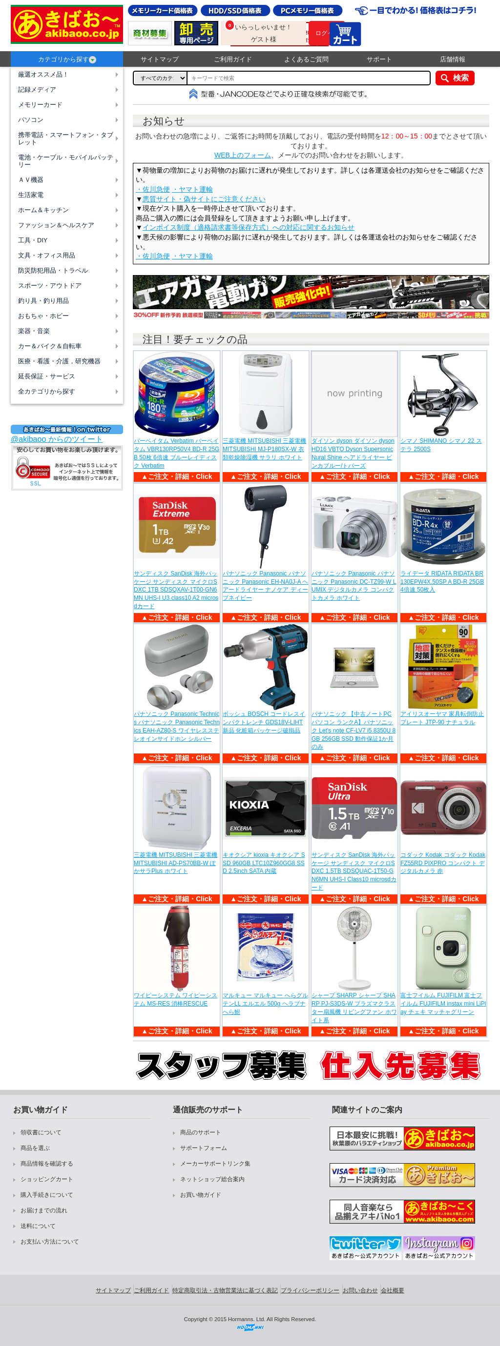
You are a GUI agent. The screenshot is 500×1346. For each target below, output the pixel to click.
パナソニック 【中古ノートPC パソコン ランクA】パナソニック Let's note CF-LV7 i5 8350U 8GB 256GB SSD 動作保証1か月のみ (354, 730)
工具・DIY (32, 240)
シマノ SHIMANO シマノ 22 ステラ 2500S (441, 445)
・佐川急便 (153, 189)
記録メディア (37, 89)
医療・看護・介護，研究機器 (59, 361)
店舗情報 (452, 59)
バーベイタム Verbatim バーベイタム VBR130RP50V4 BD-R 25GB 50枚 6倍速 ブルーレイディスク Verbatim (176, 453)
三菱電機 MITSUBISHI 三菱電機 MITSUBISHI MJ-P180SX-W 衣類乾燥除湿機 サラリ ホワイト (264, 449)
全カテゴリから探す (46, 391)
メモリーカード (40, 104)
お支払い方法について (50, 1241)
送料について (38, 1226)
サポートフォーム (203, 1148)
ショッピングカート (47, 1179)
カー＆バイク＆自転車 (50, 346)
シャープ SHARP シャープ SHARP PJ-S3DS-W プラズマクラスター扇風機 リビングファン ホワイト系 (354, 1007)
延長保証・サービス (46, 376)
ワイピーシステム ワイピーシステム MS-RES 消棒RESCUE (175, 999)
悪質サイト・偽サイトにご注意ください (204, 199)
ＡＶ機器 (30, 179)
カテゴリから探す (67, 59)
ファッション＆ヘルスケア (56, 225)
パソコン (30, 119)
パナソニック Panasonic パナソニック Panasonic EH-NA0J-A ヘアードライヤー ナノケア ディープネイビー (265, 585)
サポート (379, 59)
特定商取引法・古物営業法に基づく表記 (225, 1290)
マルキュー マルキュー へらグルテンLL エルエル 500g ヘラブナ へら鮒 (265, 1003)
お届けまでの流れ (44, 1210)
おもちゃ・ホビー (43, 315)
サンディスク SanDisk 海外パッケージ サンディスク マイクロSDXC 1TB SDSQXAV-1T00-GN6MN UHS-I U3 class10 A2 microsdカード (176, 590)
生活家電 (30, 194)
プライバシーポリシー (310, 1290)
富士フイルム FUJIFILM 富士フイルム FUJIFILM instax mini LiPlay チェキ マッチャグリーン (443, 1003)
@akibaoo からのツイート (57, 439)
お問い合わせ (360, 1290)
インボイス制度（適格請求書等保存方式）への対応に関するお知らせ (248, 227)
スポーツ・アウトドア (50, 285)
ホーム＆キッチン (43, 210)
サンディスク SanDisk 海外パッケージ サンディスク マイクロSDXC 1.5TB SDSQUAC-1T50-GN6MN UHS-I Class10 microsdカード (354, 871)
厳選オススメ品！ (43, 74)
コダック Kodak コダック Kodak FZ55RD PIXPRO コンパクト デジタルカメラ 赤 (442, 863)
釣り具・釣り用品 (43, 300)
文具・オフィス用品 (46, 255)
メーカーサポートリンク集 (215, 1163)
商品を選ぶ (35, 1148)
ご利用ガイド (233, 59)
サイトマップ (160, 59)
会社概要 (392, 1290)
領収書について (41, 1132)
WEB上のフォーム (242, 155)
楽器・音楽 (34, 331)
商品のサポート (200, 1132)
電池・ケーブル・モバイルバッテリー (65, 161)
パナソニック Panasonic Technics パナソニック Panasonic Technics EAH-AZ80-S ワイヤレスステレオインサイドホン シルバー (177, 726)
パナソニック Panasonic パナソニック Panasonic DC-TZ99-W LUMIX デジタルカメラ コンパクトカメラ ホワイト (354, 585)
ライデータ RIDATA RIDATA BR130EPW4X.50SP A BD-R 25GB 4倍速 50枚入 (442, 582)
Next (480, 299)
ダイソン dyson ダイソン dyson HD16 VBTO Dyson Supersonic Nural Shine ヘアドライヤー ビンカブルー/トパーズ (353, 453)
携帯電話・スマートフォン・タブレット (65, 138)
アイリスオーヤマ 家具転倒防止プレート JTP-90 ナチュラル (442, 718)
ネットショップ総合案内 (212, 1179)
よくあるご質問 (306, 59)
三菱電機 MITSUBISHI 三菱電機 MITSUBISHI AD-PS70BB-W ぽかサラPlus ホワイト (175, 863)
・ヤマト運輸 (192, 189)
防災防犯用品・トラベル (53, 270)
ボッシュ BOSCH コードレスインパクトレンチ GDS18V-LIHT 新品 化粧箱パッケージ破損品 (264, 722)
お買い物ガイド (200, 1194)
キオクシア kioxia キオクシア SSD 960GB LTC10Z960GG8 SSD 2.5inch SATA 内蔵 (264, 863)
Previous (142, 299)
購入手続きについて (47, 1194)
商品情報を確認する (47, 1163)
